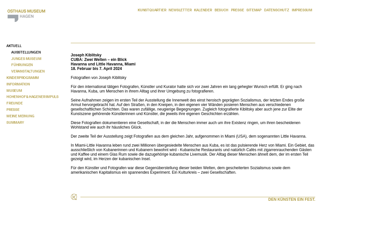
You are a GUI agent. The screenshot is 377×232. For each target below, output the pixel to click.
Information (18, 84)
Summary (15, 122)
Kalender (203, 10)
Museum (14, 90)
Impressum (302, 10)
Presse (237, 10)
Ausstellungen (26, 52)
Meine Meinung (20, 116)
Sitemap (254, 10)
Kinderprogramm (22, 77)
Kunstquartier (152, 10)
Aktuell (14, 46)
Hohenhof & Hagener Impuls (32, 96)
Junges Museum (26, 58)
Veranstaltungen (28, 71)
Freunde (14, 103)
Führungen (22, 65)
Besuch (221, 10)
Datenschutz (276, 10)
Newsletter (180, 10)
